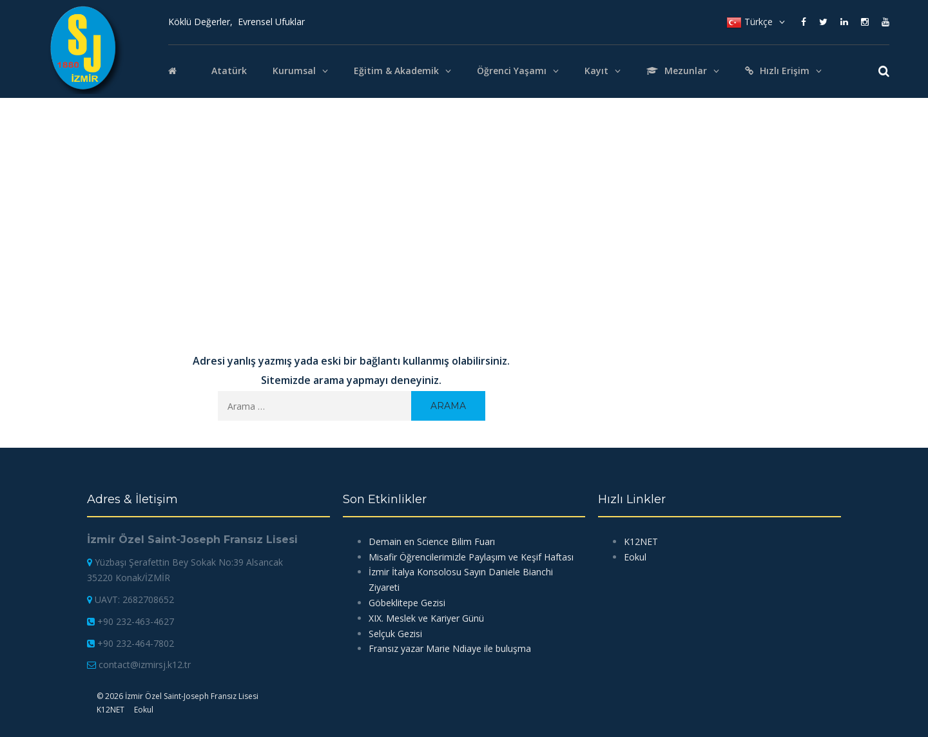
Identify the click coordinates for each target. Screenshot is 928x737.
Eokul (635, 557)
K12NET (641, 541)
